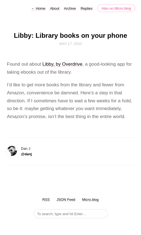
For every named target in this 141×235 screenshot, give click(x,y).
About (54, 8)
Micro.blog (90, 199)
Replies (86, 8)
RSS (46, 199)
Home (38, 8)
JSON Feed (66, 199)
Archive (70, 8)
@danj (26, 154)
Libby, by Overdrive (62, 64)
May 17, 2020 (70, 44)
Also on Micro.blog (116, 8)
